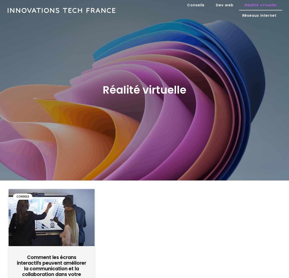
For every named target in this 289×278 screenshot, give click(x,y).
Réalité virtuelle (261, 5)
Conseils (196, 5)
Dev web (224, 5)
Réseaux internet (259, 15)
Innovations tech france (61, 10)
